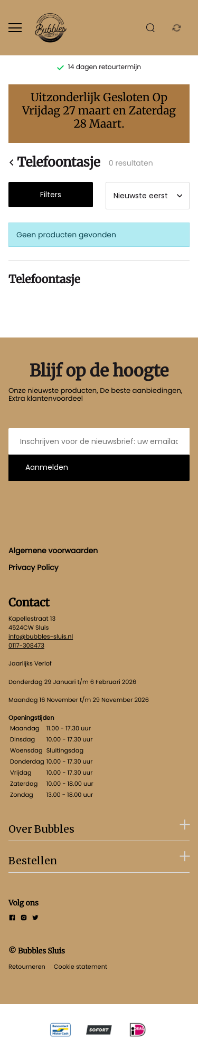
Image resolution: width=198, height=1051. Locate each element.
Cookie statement (80, 966)
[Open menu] (15, 27)
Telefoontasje (54, 162)
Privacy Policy (33, 567)
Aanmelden (46, 467)
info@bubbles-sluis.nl (40, 636)
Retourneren (26, 966)
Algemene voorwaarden (53, 550)
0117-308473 (26, 645)
